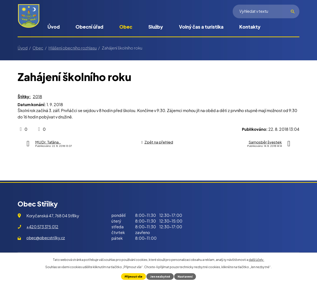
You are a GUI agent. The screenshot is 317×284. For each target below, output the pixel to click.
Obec (125, 27)
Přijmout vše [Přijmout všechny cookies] (133, 276)
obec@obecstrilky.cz (45, 237)
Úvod (54, 27)
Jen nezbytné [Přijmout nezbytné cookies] (160, 276)
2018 (37, 96)
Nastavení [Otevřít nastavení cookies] (184, 276)
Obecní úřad (89, 27)
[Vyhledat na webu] (266, 11)
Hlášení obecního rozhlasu (72, 47)
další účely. (256, 260)
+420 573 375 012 (42, 226)
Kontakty (249, 27)
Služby (155, 27)
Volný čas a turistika (201, 27)
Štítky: (24, 96)
